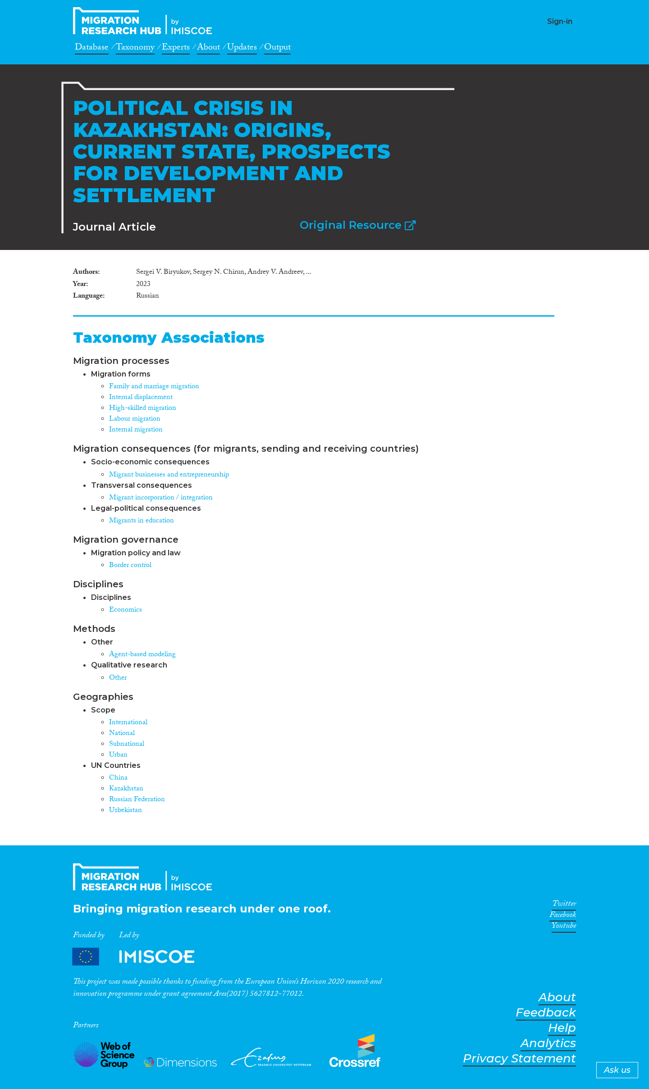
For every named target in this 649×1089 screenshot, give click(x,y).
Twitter (564, 905)
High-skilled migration (142, 409)
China (118, 778)
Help (562, 1028)
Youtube (564, 927)
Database (92, 48)
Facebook (562, 916)
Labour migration (134, 419)
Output (277, 48)
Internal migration (136, 430)
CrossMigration (145, 20)
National (122, 734)
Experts (176, 48)
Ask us (617, 1070)
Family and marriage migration (154, 387)
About (208, 48)
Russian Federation (137, 800)
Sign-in (559, 21)
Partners (141, 957)
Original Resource (358, 224)
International (128, 723)
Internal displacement (141, 398)
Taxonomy (135, 48)
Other (118, 678)
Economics (125, 610)
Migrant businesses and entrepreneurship (169, 475)
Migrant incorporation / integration (161, 498)
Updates (242, 48)
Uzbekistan (125, 811)
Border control (130, 566)
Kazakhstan (126, 789)
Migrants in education (141, 521)
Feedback (546, 1013)
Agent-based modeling (142, 655)
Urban (118, 755)
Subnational (126, 745)
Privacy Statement (519, 1059)
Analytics (548, 1043)
